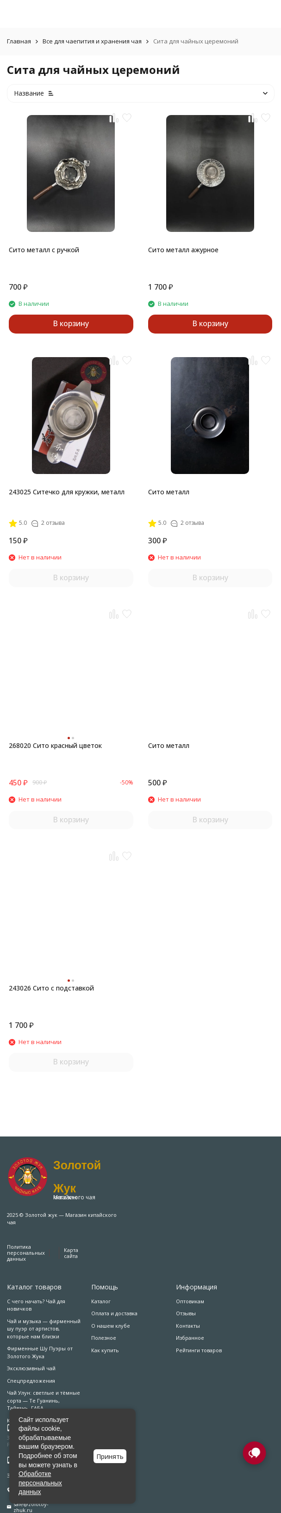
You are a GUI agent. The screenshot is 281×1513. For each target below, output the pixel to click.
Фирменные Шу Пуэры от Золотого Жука (40, 1352)
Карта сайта (71, 1252)
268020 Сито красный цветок (55, 745)
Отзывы (186, 1313)
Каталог (101, 1301)
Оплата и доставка (114, 1313)
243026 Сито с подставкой (51, 988)
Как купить (105, 1350)
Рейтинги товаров (199, 1350)
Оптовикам (190, 1301)
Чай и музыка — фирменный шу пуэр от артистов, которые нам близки (44, 1329)
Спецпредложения (31, 1380)
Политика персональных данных (26, 1252)
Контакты (188, 1325)
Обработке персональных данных (40, 1482)
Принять (110, 1456)
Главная (19, 41)
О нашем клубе (110, 1325)
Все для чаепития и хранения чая (92, 41)
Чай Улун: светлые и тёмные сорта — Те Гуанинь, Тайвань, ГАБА (43, 1400)
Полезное (103, 1337)
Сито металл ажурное (183, 249)
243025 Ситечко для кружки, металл (67, 491)
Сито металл (168, 491)
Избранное (190, 1337)
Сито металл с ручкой (44, 249)
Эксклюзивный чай (31, 1368)
